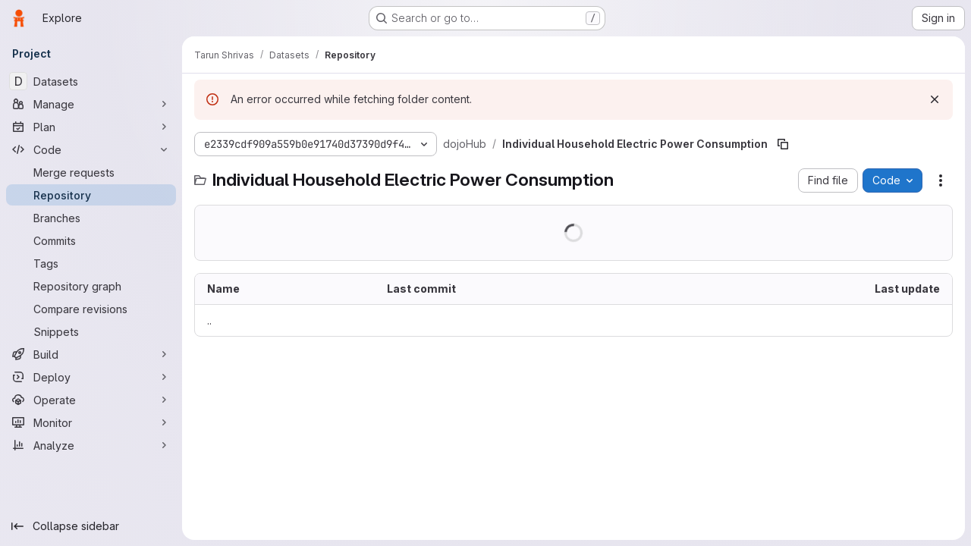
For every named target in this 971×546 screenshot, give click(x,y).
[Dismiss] (934, 99)
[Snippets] (91, 331)
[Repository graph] (91, 286)
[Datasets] (91, 81)
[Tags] (91, 263)
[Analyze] (91, 445)
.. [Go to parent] (209, 320)
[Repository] (91, 195)
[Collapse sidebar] (91, 526)
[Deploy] (91, 377)
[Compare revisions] (91, 308)
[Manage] (91, 104)
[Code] (91, 149)
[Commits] (91, 240)
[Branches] (91, 217)
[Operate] (91, 399)
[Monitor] (91, 422)
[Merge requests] (91, 172)
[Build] (91, 354)
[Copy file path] (783, 144)
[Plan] (91, 126)
